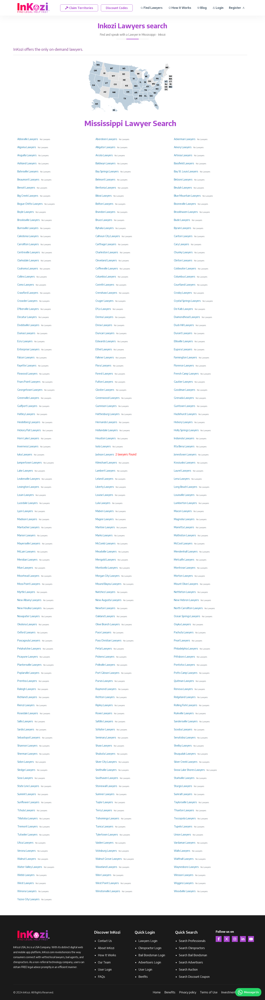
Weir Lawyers (103, 874)
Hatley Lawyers (26, 414)
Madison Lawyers (27, 519)
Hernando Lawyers (106, 422)
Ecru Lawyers (24, 341)
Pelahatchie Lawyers (29, 648)
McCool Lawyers (183, 543)
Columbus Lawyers (184, 276)
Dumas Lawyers (26, 333)
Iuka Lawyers (24, 454)
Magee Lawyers (105, 519)
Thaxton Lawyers (184, 810)
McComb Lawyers (105, 543)
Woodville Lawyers (184, 891)
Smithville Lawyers (106, 769)
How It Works (107, 955)
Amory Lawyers (182, 147)
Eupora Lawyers (183, 349)
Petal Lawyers (104, 648)
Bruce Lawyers (104, 219)
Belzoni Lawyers (183, 179)
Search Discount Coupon (194, 976)
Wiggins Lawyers (183, 883)
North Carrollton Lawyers (188, 608)
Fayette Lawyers (26, 365)
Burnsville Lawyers (27, 228)
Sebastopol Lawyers (28, 737)
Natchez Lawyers (105, 591)
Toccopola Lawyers (185, 818)
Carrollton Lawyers (28, 244)
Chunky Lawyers (183, 252)
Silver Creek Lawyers (185, 761)
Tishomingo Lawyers (107, 818)
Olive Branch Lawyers (108, 624)
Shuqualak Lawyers (185, 753)
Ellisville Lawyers (183, 341)
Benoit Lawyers (26, 187)
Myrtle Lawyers (26, 591)
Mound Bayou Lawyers (108, 583)
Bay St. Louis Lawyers (186, 171)
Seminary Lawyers (106, 737)
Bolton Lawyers (104, 203)
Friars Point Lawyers (28, 381)
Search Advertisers (191, 962)
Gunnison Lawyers (106, 405)
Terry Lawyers (104, 810)
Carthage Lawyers (106, 244)
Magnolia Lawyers (184, 519)
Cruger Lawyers (104, 300)
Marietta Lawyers (184, 527)
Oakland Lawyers (105, 616)
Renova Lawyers (183, 688)
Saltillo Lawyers (104, 721)
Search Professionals (192, 941)
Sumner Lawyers (105, 794)
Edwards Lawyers (106, 341)
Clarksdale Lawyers (28, 260)
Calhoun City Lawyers (108, 236)
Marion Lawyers (26, 535)
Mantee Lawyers (105, 527)
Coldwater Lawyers (185, 268)
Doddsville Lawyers (28, 325)
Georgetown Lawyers (29, 389)
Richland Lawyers (27, 697)
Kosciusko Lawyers (184, 462)
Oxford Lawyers (26, 632)
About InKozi (106, 948)
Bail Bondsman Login (151, 955)
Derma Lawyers (104, 317)
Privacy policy (187, 992)
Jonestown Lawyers (185, 454)
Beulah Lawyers (183, 187)
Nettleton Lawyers (185, 591)
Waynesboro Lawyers (186, 866)
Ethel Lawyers (104, 349)
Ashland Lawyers (26, 163)
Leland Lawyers (104, 478)
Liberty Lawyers (105, 486)
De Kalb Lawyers (183, 308)
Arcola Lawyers (104, 155)
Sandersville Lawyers (185, 721)
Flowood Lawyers (27, 373)
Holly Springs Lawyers (186, 430)
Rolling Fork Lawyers (185, 705)
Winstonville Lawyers (108, 891)
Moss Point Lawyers (28, 583)
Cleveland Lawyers (106, 260)
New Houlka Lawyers (29, 608)
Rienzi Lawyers (25, 705)
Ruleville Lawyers (184, 713)
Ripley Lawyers (104, 705)
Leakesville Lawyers (28, 478)
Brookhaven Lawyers (186, 211)
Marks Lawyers (104, 535)
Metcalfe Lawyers (184, 559)
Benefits (169, 992)
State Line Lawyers (28, 786)
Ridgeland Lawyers (184, 697)
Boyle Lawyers (25, 211)
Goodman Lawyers (184, 389)
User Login (105, 969)
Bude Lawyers (182, 219)
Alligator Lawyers (105, 147)
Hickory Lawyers (183, 422)
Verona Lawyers (26, 850)
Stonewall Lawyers (106, 786)
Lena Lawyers (182, 478)
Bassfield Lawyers (184, 163)
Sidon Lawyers (25, 761)
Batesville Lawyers (27, 171)
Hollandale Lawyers (107, 430)
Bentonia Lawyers (106, 187)
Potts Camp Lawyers (185, 672)
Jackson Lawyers (105, 454)
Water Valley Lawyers (29, 866)
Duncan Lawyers (105, 333)
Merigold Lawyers (106, 559)
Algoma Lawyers (26, 147)
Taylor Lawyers (104, 802)
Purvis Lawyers (104, 680)
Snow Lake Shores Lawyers (189, 769)
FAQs (101, 976)
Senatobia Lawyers (184, 737)
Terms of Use (209, 992)
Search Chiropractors (192, 948)
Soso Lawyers (25, 777)
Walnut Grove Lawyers (109, 858)
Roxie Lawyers (104, 713)
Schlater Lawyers (105, 729)
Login (218, 8)
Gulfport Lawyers (27, 405)
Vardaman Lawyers (184, 842)
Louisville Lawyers (184, 494)
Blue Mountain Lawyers (187, 195)
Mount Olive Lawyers (186, 583)
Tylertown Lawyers (107, 834)
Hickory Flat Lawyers (29, 430)
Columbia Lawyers (106, 276)
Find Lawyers (151, 8)
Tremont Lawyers (27, 826)
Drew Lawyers (104, 325)
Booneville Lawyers (185, 203)
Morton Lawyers (183, 575)
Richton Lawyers (105, 697)
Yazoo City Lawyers (28, 899)
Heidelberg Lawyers (28, 422)
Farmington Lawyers (185, 357)
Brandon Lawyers (105, 211)
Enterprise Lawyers (28, 349)
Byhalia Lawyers (105, 228)
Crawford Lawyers (27, 292)
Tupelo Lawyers (183, 826)
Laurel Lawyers (182, 470)
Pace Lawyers (103, 632)
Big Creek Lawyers (27, 195)
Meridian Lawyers (27, 559)
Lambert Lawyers (105, 470)
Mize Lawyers (25, 567)
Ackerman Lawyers (184, 139)
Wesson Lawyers (183, 874)
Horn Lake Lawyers (28, 438)
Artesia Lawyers (183, 155)
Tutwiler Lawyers (27, 834)
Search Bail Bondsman (193, 955)
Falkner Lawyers (105, 357)
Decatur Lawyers (27, 317)
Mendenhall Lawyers (185, 551)
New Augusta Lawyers (108, 600)
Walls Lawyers (182, 850)
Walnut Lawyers (26, 858)
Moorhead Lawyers (28, 575)
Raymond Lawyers (106, 688)
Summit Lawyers (26, 794)
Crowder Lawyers (27, 300)
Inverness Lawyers (27, 446)
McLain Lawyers (26, 551)
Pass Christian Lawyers (108, 640)
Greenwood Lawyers (107, 397)
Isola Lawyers (103, 446)
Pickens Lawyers (105, 656)
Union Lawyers (182, 834)
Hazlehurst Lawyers (185, 414)
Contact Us (105, 941)
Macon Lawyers (183, 511)
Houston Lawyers (106, 438)
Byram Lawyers (182, 228)
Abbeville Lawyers (27, 139)
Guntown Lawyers (184, 405)
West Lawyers (25, 883)
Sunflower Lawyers (28, 802)
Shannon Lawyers (27, 745)
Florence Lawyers (184, 365)
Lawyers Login (147, 941)
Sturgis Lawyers (183, 786)
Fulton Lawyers (104, 381)
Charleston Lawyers (107, 252)
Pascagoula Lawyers (28, 640)
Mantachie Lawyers (28, 527)
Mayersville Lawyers (28, 543)
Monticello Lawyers (107, 567)
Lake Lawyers (25, 470)
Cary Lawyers (181, 244)
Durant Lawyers (183, 333)
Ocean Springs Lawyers (187, 616)
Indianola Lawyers (184, 438)
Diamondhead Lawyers (187, 317)
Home (157, 992)
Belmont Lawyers (105, 179)
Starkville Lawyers (184, 777)
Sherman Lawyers (27, 753)
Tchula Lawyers (26, 810)
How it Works (180, 8)
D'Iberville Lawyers (28, 308)
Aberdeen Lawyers (106, 139)
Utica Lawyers (25, 842)
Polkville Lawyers (105, 664)
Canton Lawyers (183, 236)
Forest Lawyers (104, 373)
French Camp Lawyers (186, 373)
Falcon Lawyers (25, 357)
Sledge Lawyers (26, 769)
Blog (202, 8)
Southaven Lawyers (107, 777)
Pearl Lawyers (182, 640)
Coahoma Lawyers (27, 268)
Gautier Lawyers (183, 381)
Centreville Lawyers (28, 252)
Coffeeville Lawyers (107, 268)
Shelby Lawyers (183, 745)
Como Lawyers (25, 284)
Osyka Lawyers (182, 624)
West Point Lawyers (107, 883)
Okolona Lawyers (27, 624)
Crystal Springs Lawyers (187, 300)
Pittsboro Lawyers (184, 656)
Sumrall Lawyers (183, 794)
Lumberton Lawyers (185, 503)
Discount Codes (117, 8)
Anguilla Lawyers (26, 155)
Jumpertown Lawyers (29, 462)
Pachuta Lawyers (183, 632)
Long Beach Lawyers (185, 486)
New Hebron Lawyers (186, 600)
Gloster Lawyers (105, 389)
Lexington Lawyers (28, 486)
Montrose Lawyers (184, 567)
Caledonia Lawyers (27, 236)
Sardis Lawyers (25, 729)
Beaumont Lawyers (28, 179)
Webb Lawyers (25, 874)
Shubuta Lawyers (105, 753)
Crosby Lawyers (183, 292)
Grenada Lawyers (184, 397)
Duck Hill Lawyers (184, 325)
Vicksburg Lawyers (106, 850)
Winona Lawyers (26, 891)
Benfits (143, 976)
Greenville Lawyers (28, 397)
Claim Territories (79, 8)
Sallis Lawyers (25, 721)
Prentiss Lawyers (27, 680)
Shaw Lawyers (104, 745)
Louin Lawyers (25, 494)
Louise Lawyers (104, 494)
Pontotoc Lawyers (184, 664)
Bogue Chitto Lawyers (30, 203)
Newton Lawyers (105, 608)
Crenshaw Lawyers (106, 292)
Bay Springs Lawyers (107, 171)
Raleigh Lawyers (26, 688)
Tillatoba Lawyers (27, 818)
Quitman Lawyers (184, 680)
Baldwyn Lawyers (105, 163)
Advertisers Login (149, 962)
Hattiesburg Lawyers (107, 414)
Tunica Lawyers (104, 826)
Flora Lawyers (103, 365)
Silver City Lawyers (106, 761)
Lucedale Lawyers (27, 503)
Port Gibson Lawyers (107, 672)
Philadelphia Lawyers (186, 648)
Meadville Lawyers (106, 551)
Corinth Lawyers (105, 284)
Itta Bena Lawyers (184, 446)
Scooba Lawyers (183, 729)
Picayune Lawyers (27, 656)
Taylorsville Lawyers (185, 802)
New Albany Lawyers (29, 600)
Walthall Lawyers (183, 858)
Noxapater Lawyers (28, 616)
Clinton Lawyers (183, 260)
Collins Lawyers (26, 276)
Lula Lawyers (103, 503)
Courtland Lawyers (184, 284)
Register (237, 8)
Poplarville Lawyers (28, 672)
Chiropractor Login (149, 948)
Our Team (104, 962)
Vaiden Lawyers (104, 842)
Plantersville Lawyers (29, 664)
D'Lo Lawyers (103, 308)
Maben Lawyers (105, 511)
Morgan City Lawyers (107, 575)
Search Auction (188, 969)
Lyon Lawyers (25, 511)
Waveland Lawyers (106, 866)
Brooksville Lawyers (28, 219)
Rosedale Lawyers (27, 713)
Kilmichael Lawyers (106, 462)
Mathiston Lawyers (185, 535)
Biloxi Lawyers (104, 195)
